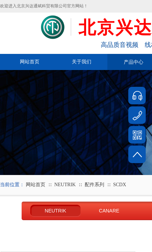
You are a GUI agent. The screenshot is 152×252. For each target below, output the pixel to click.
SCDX (119, 184)
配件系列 (94, 184)
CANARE (109, 211)
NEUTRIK (65, 184)
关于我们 (81, 61)
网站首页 (29, 61)
